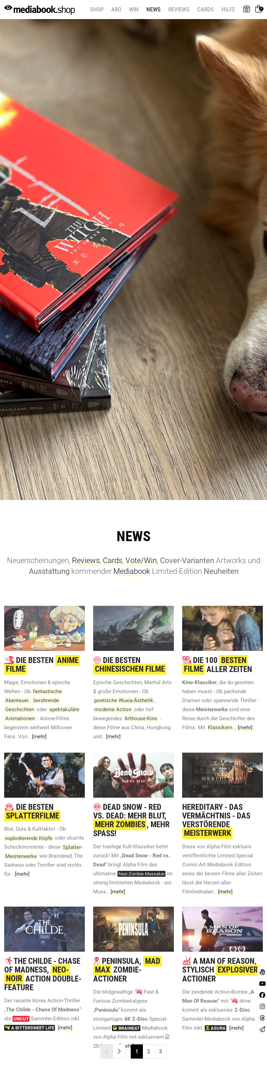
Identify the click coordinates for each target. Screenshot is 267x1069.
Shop (97, 9)
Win (134, 9)
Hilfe (228, 9)
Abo (116, 9)
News (153, 9)
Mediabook (131, 571)
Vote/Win (141, 560)
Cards (205, 9)
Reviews (178, 9)
